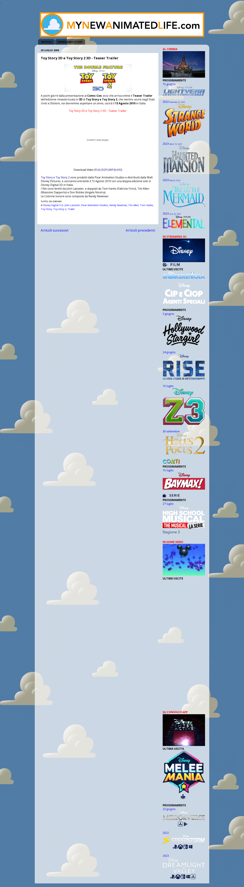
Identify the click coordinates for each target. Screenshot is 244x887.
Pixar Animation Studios (94, 205)
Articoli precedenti (140, 230)
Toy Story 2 (59, 209)
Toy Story (46, 209)
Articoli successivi (54, 230)
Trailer (71, 209)
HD (119, 170)
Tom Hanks (146, 205)
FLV (97, 170)
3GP (104, 170)
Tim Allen (133, 205)
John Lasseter (72, 205)
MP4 (112, 170)
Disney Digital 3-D (53, 205)
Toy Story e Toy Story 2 (55, 177)
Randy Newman (118, 205)
